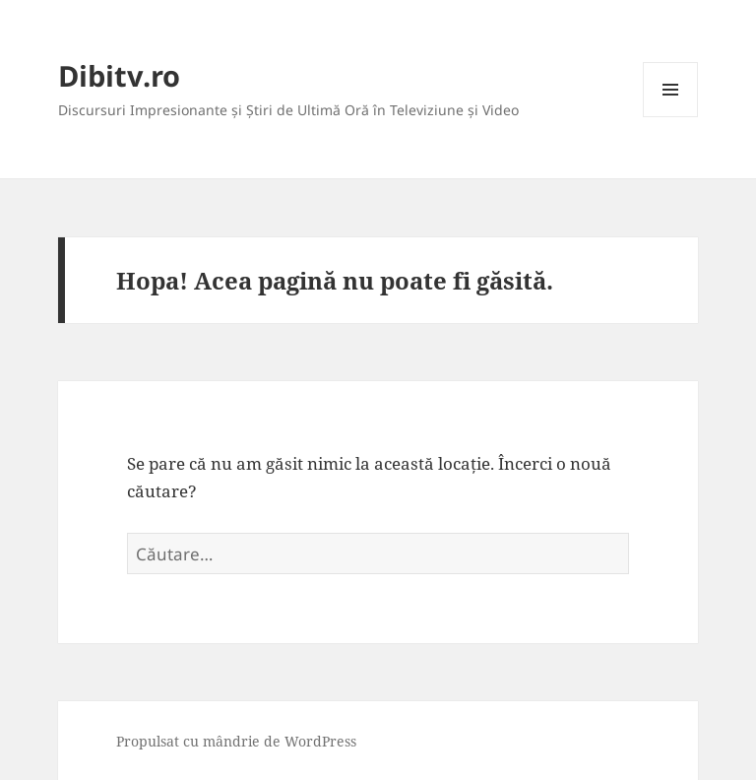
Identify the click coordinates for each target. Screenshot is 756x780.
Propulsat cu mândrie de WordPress (236, 741)
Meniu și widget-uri (671, 116)
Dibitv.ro (119, 75)
